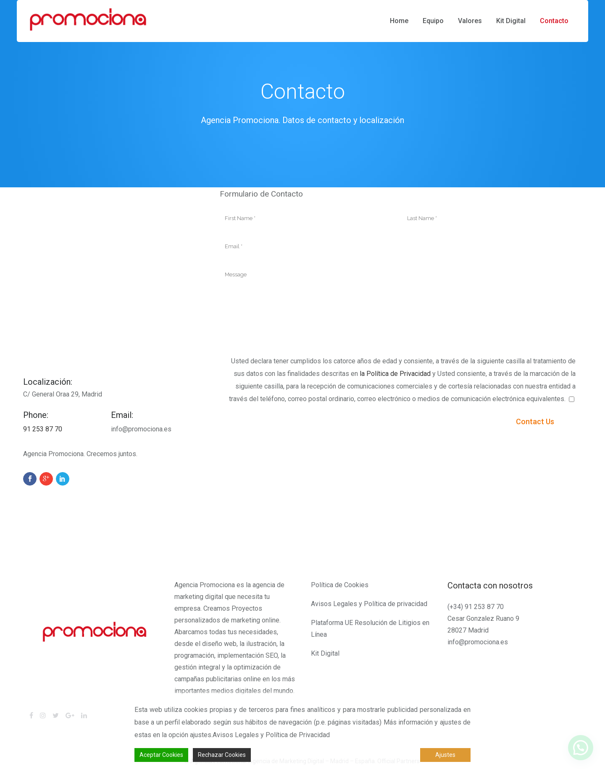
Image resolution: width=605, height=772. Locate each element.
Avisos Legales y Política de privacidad (369, 604)
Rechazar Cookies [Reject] (222, 754)
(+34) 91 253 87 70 (475, 607)
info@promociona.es (477, 642)
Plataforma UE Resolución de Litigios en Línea (370, 628)
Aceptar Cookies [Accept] (161, 754)
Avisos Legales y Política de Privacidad (271, 735)
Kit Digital (325, 653)
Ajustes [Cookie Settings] (445, 754)
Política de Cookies (339, 585)
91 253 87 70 (42, 429)
